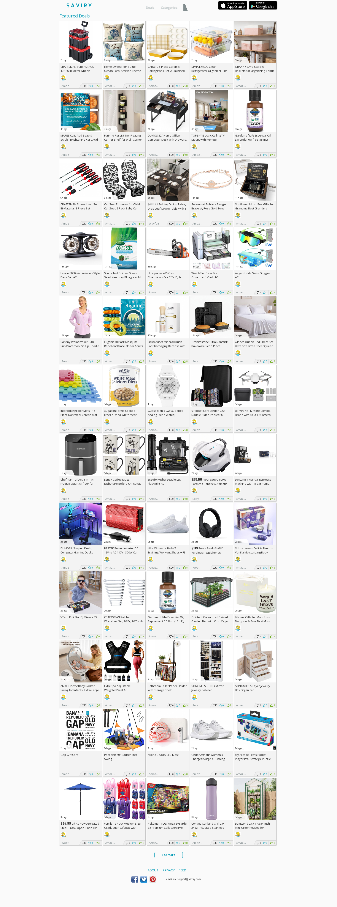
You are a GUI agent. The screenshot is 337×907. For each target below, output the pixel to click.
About (153, 870)
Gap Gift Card (69, 755)
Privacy (168, 870)
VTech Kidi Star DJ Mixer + (78, 617)
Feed (182, 870)
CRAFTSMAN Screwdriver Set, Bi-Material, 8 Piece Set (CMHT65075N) (79, 208)
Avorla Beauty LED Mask (163, 755)
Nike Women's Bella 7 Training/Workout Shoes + (167, 550)
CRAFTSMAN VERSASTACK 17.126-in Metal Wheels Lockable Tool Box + (77, 71)
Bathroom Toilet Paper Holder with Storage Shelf (167, 688)
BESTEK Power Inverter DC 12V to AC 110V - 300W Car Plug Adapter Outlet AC (121, 552)
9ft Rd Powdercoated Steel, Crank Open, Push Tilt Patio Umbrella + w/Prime (79, 828)
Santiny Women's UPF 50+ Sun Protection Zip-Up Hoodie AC (79, 346)
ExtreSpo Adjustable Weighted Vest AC (117, 688)
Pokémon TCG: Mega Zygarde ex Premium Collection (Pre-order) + (167, 828)
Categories (169, 7)
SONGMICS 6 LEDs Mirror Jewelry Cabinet (207, 688)
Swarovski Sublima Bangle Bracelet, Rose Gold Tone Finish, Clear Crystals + (208, 208)
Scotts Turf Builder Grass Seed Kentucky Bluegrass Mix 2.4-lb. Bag (123, 277)
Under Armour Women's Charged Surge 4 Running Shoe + (208, 759)
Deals (150, 7)
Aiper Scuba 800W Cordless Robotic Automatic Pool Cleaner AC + (209, 484)
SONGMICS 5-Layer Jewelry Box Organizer (252, 688)
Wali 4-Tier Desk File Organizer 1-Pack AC (204, 275)
